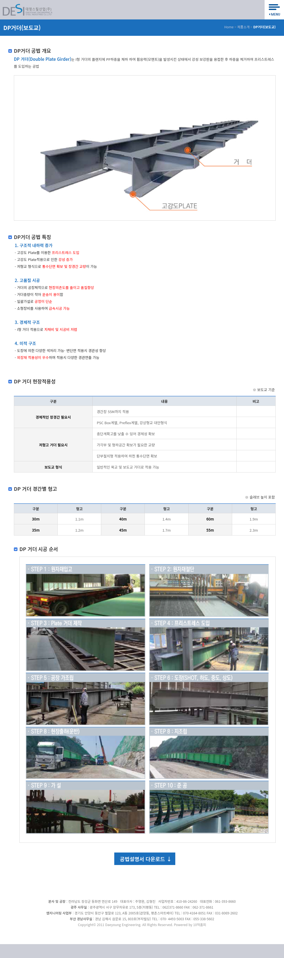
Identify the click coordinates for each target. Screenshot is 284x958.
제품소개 (243, 26)
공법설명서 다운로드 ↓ (146, 859)
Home (229, 26)
